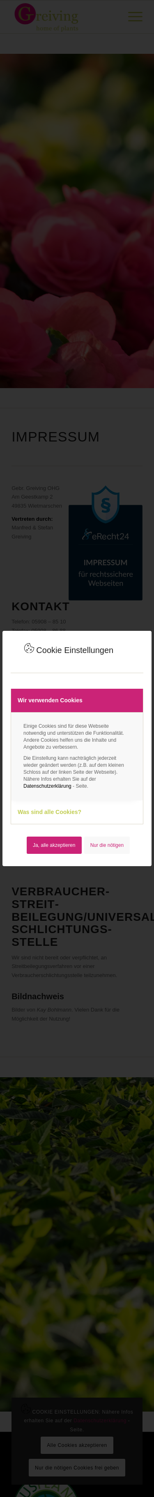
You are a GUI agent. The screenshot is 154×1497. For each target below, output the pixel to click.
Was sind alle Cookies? (49, 812)
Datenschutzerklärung (47, 786)
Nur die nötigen (107, 845)
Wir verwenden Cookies (50, 700)
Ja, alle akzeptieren (54, 845)
